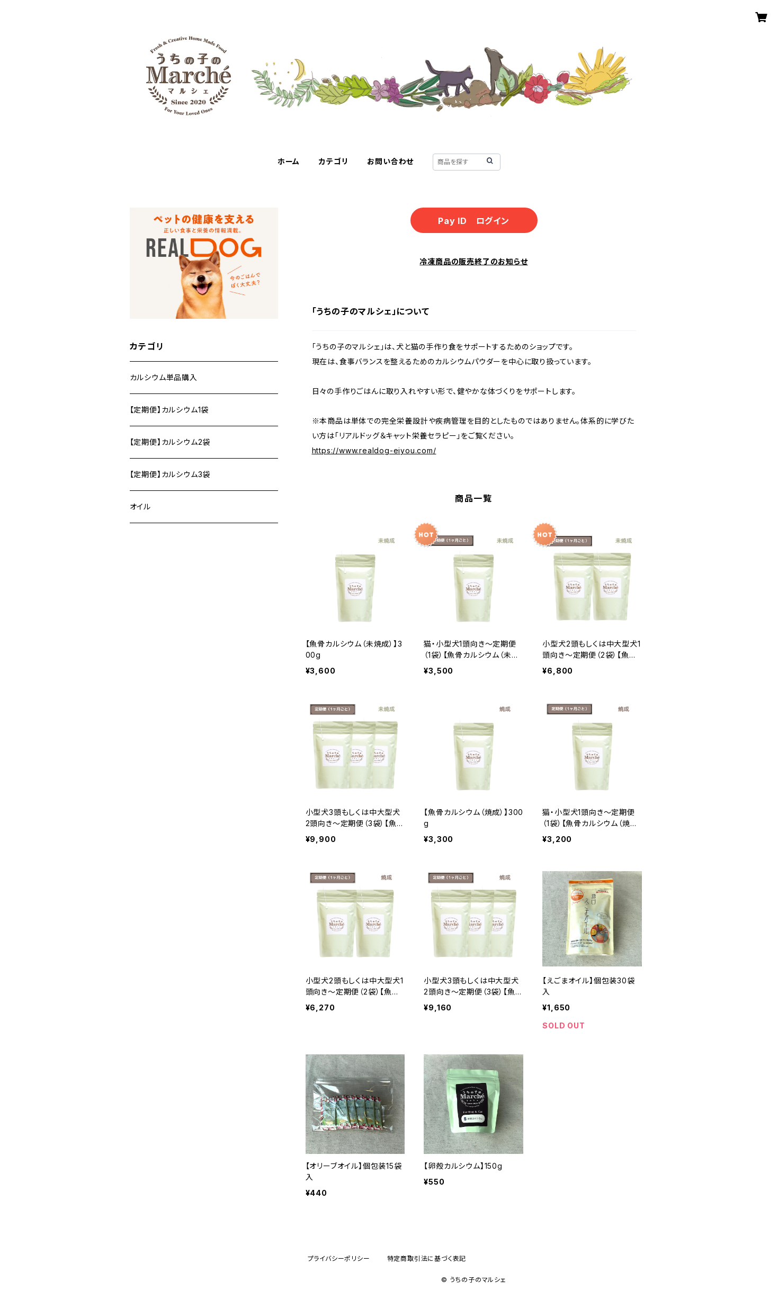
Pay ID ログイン (473, 221)
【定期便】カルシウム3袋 (170, 474)
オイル (140, 506)
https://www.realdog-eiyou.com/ (374, 450)
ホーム (289, 161)
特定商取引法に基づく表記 (427, 1258)
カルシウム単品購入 (164, 377)
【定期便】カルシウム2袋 (170, 441)
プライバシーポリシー (339, 1258)
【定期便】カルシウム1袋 (169, 409)
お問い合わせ (390, 161)
